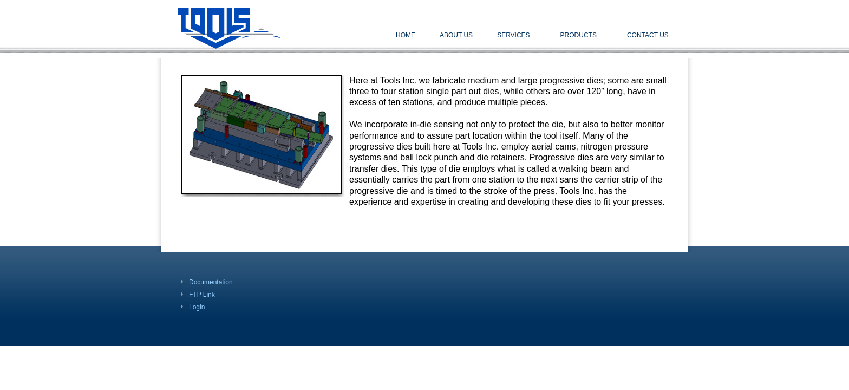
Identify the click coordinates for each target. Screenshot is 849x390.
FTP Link (202, 294)
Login (197, 307)
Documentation (211, 282)
